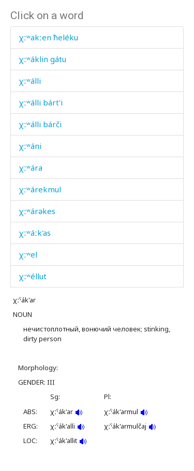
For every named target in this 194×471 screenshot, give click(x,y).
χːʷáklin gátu (42, 59)
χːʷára (30, 167)
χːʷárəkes (37, 211)
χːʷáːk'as (35, 232)
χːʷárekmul (40, 189)
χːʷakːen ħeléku (48, 37)
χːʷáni (30, 146)
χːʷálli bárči (40, 124)
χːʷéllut (33, 276)
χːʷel (28, 254)
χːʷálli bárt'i (41, 102)
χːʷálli (30, 80)
